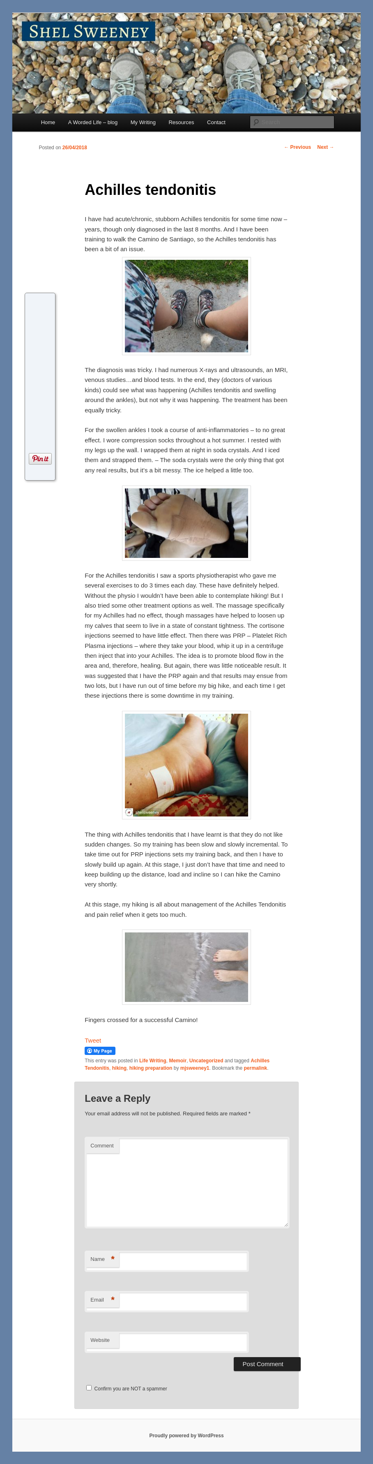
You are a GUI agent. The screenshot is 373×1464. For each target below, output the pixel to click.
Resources (181, 122)
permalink (255, 1068)
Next (325, 147)
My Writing (143, 122)
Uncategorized (206, 1061)
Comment (101, 1146)
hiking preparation (151, 1068)
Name (102, 1259)
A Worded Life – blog (92, 122)
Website (100, 1340)
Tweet (93, 1040)
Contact (216, 122)
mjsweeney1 (195, 1068)
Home (48, 122)
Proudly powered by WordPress (186, 1436)
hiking (119, 1068)
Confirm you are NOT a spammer (126, 1389)
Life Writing (152, 1061)
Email (102, 1300)
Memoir (177, 1061)
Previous (297, 147)
